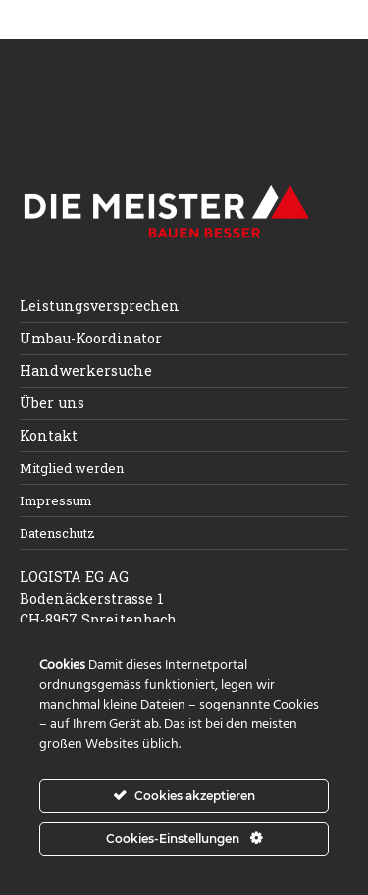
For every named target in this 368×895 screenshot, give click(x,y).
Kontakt (49, 435)
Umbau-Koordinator (91, 338)
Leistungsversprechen (100, 305)
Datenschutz (57, 533)
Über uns (52, 403)
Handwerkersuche (86, 370)
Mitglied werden (72, 468)
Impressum (56, 500)
